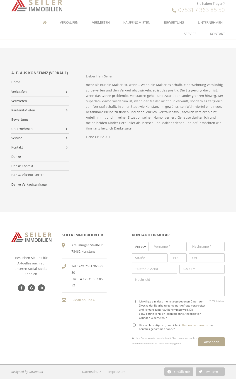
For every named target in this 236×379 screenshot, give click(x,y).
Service (190, 26)
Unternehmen (210, 14)
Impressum (117, 371)
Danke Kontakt (22, 166)
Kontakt (217, 26)
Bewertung (174, 14)
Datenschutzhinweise (195, 325)
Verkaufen (69, 14)
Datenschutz (91, 371)
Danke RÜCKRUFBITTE (27, 175)
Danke (16, 156)
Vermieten (101, 14)
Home (15, 82)
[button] (178, 371)
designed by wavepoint (27, 371)
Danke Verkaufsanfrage (29, 184)
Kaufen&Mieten (136, 14)
